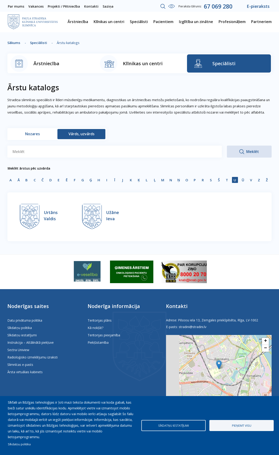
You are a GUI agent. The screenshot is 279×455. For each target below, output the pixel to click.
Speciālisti (38, 42)
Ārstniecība (46, 63)
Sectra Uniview (18, 350)
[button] (219, 365)
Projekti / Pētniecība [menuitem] (64, 6)
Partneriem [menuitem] (261, 21)
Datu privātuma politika (24, 320)
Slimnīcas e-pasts (20, 364)
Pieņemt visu (241, 425)
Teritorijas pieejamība (104, 335)
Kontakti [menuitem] (91, 6)
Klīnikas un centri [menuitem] (109, 21)
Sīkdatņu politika (19, 328)
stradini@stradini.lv (192, 327)
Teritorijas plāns (100, 320)
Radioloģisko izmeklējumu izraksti (32, 357)
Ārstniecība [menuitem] (78, 21)
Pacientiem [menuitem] (163, 21)
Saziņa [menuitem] (108, 6)
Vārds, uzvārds (81, 133)
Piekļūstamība (98, 342)
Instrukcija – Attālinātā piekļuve (30, 342)
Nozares (32, 133)
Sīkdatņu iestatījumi (22, 335)
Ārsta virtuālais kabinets (25, 372)
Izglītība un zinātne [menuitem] (196, 21)
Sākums (13, 42)
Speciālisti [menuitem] (139, 21)
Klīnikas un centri (143, 63)
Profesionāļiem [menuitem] (232, 21)
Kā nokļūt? (95, 328)
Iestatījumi (171, 6)
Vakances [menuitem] (36, 6)
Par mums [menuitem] (16, 6)
